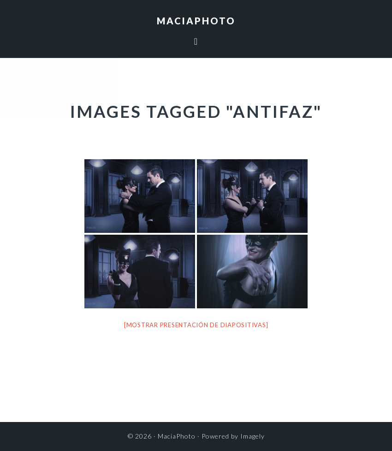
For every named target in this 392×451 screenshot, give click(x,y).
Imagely (252, 436)
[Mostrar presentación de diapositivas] (196, 325)
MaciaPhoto (196, 20)
